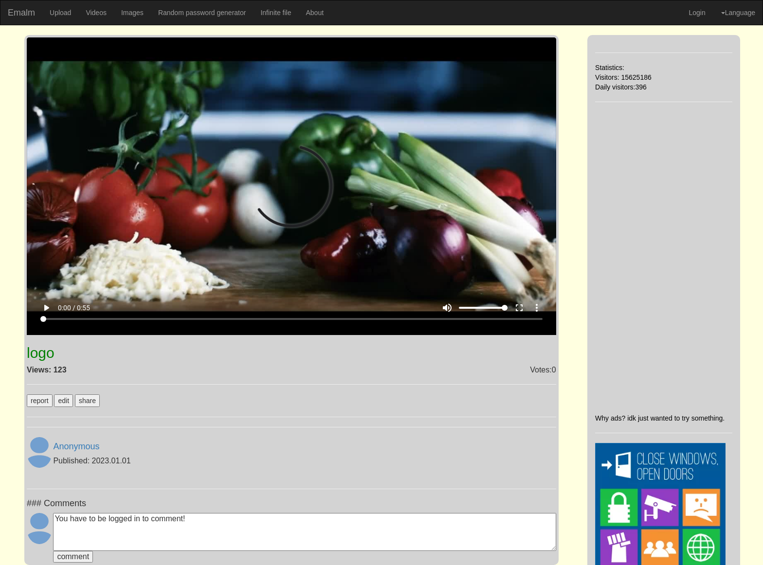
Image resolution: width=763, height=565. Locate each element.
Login (697, 13)
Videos (96, 13)
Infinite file (275, 13)
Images (132, 13)
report (40, 401)
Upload (60, 13)
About (315, 13)
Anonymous (76, 446)
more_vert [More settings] (537, 308)
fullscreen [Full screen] (519, 308)
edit (63, 401)
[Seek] (291, 319)
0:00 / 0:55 (74, 308)
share (87, 401)
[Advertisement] (663, 258)
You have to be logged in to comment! (304, 532)
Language (738, 13)
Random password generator (202, 13)
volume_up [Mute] (447, 308)
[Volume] (483, 308)
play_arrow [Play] (46, 308)
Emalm (21, 13)
